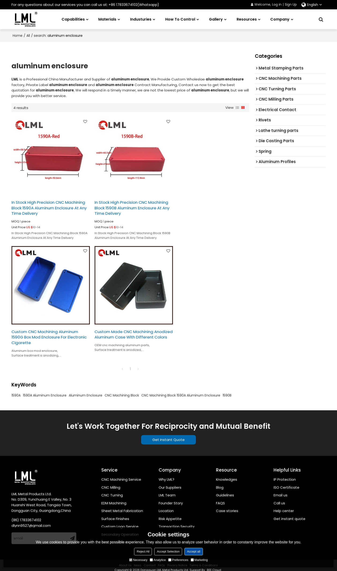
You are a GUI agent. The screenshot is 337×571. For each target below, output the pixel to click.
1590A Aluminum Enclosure (44, 390)
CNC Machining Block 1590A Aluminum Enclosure (180, 390)
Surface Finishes (115, 514)
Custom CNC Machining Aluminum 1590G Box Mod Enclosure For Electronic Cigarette (207, 205)
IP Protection (285, 474)
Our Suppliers (170, 482)
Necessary (138, 560)
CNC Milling (110, 482)
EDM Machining (113, 498)
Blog (219, 482)
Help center (284, 506)
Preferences (178, 560)
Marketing (199, 560)
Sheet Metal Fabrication (122, 506)
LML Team (167, 490)
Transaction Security (176, 521)
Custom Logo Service (120, 521)
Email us (280, 490)
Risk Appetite (170, 514)
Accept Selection (168, 551)
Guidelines (225, 490)
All (28, 35)
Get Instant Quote (168, 434)
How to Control (180, 19)
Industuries (140, 19)
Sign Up (291, 4)
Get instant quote (289, 514)
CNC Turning (112, 490)
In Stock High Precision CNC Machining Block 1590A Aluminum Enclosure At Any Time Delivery (44, 205)
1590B (227, 390)
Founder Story (171, 498)
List (237, 107)
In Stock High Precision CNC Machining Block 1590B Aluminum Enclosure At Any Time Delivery (125, 205)
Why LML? (167, 474)
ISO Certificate (286, 482)
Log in (277, 4)
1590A (16, 390)
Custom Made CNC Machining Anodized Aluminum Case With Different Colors (42, 332)
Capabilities (73, 19)
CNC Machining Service (121, 474)
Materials (107, 19)
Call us (279, 498)
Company (279, 19)
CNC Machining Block (122, 390)
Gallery (216, 19)
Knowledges (226, 474)
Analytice (158, 560)
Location (166, 506)
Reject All (143, 551)
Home (17, 35)
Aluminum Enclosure (85, 390)
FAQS (220, 498)
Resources (247, 19)
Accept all (193, 551)
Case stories (227, 506)
